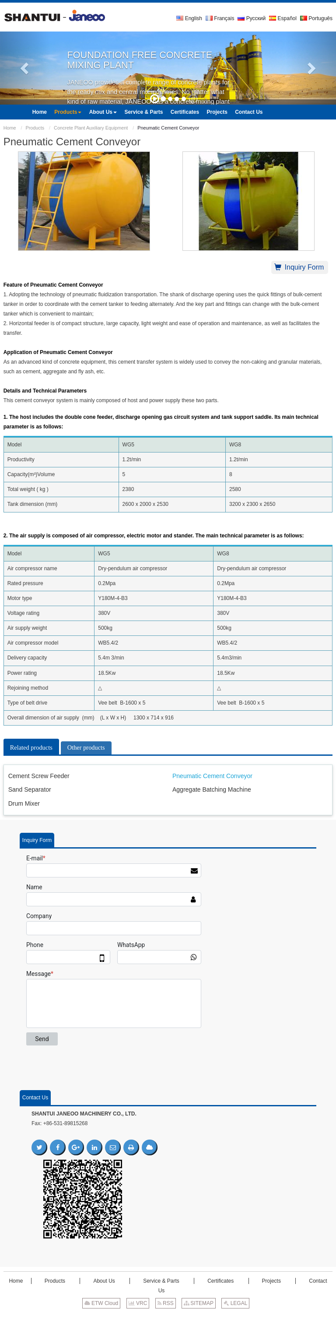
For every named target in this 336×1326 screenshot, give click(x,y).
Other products (86, 747)
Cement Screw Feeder (39, 775)
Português (316, 18)
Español (283, 18)
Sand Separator (29, 789)
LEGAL (235, 1303)
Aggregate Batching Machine (211, 789)
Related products (31, 747)
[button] (25, 68)
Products (34, 127)
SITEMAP (199, 1303)
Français (220, 18)
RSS (166, 1303)
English (189, 18)
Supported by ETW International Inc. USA (167, 1317)
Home (10, 127)
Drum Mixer (24, 803)
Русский (252, 18)
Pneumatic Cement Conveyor (212, 775)
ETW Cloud (101, 1303)
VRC (138, 1303)
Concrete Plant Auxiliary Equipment (91, 127)
